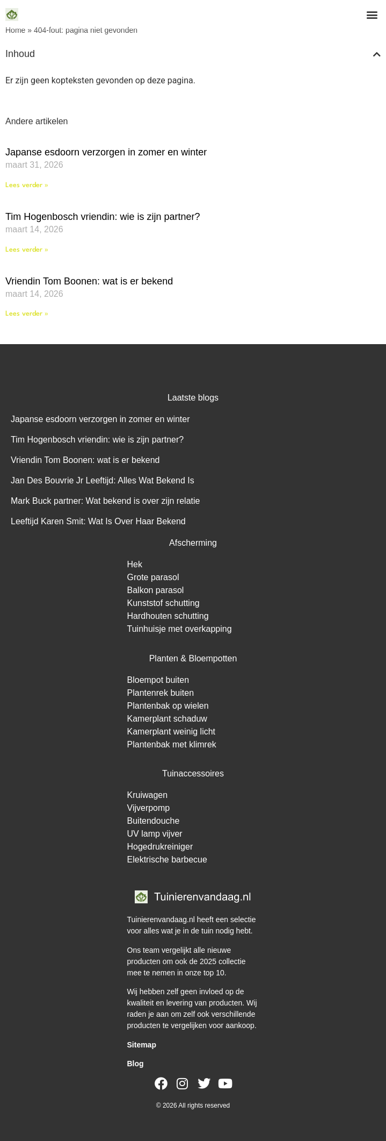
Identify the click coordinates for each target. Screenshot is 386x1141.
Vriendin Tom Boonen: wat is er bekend (89, 281)
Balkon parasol (155, 590)
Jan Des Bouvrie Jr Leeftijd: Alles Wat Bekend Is (102, 480)
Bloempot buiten (158, 679)
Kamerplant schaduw (167, 718)
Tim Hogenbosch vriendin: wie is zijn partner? (102, 216)
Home (15, 30)
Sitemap (141, 1044)
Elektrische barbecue (167, 859)
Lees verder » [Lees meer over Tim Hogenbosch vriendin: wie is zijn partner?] (26, 249)
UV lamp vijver (155, 833)
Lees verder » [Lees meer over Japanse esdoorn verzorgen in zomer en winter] (26, 185)
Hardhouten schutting (168, 616)
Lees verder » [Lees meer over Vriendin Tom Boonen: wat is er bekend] (26, 313)
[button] (372, 14)
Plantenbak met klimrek (171, 744)
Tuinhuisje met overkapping (179, 628)
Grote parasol (153, 577)
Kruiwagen (147, 795)
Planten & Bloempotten (193, 658)
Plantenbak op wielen (168, 705)
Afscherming (193, 542)
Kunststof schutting (163, 603)
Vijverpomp (148, 807)
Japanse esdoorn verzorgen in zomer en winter (106, 152)
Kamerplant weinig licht (171, 731)
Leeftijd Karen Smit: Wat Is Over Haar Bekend (98, 521)
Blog (135, 1063)
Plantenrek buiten (160, 692)
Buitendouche (153, 820)
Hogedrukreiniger (160, 846)
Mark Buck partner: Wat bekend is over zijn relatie (105, 500)
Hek (134, 564)
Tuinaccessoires (193, 773)
